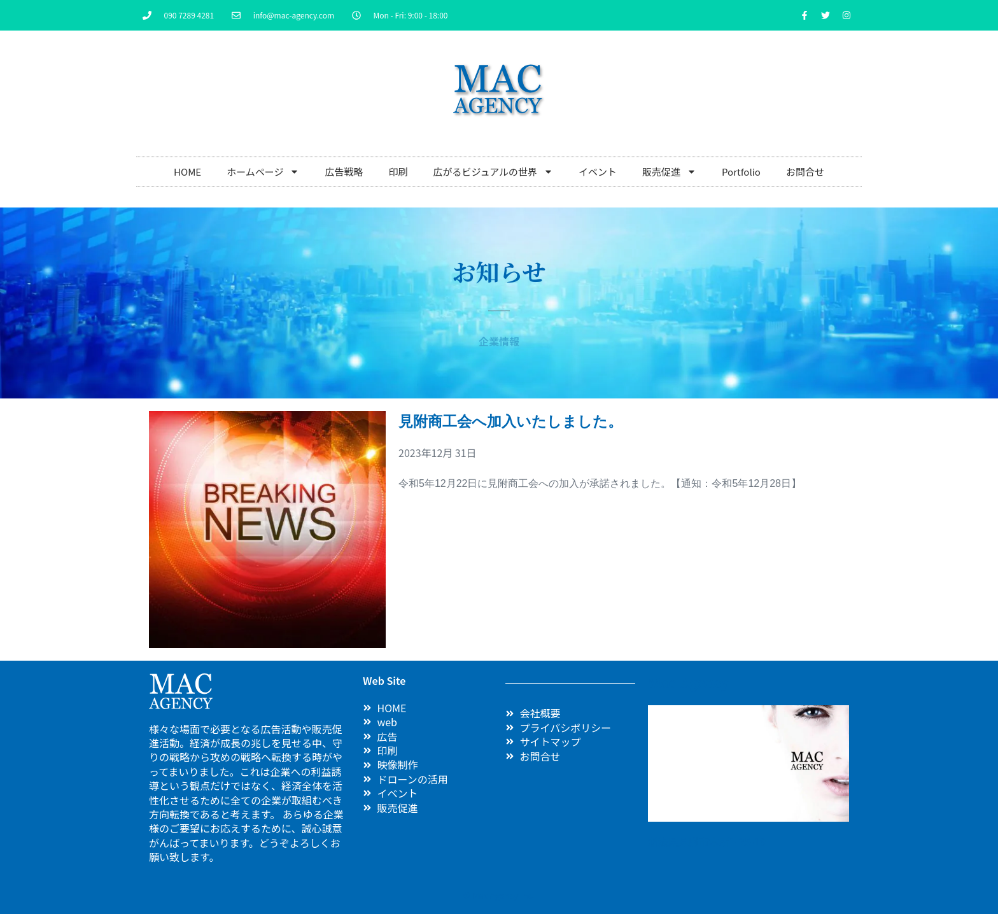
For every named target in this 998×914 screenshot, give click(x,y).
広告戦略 (344, 171)
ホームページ (263, 171)
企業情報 (499, 341)
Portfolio (741, 171)
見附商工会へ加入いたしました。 (510, 421)
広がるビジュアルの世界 (493, 171)
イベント (598, 171)
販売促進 (669, 171)
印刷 (397, 171)
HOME (187, 171)
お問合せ (805, 171)
